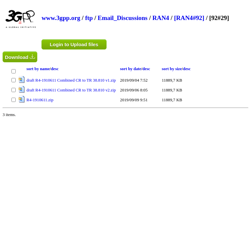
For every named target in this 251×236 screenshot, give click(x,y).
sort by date (130, 69)
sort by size (172, 69)
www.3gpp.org (61, 17)
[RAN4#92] (189, 17)
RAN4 (160, 17)
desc (55, 69)
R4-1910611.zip (39, 100)
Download (20, 57)
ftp (88, 17)
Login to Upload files (74, 44)
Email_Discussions (122, 17)
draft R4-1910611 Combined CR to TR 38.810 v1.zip (71, 80)
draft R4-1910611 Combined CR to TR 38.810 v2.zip (71, 90)
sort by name (38, 69)
